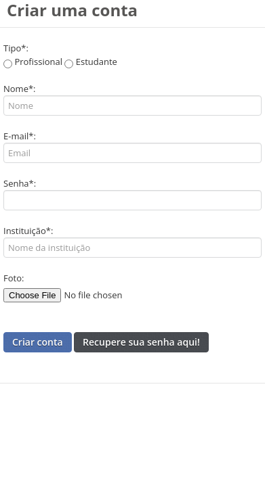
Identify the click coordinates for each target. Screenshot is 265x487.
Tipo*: (15, 48)
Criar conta (37, 341)
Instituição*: (28, 231)
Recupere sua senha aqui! (141, 341)
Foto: (13, 278)
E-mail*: (19, 136)
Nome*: (19, 89)
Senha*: (19, 183)
